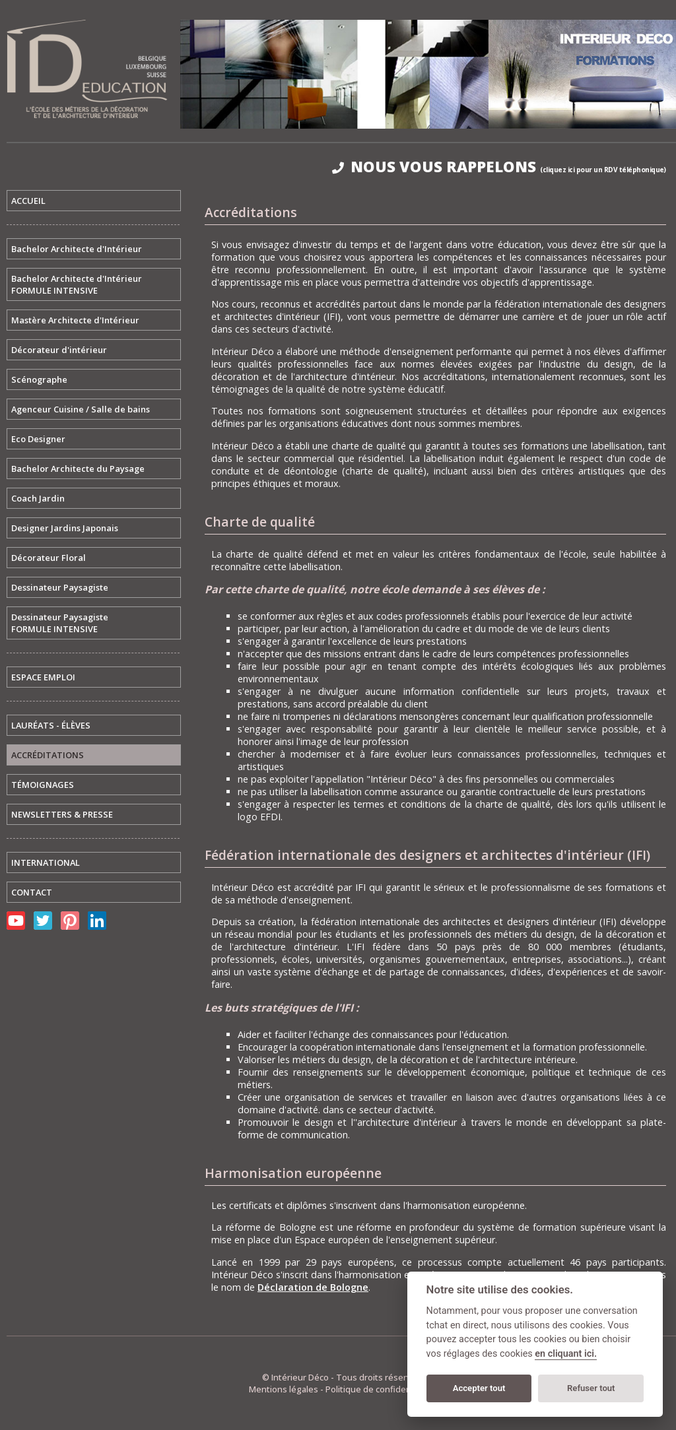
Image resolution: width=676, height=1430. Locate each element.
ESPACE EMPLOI (43, 677)
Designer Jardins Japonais (64, 528)
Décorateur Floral (48, 558)
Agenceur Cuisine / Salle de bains (80, 409)
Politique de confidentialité (379, 1389)
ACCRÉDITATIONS (47, 755)
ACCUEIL (28, 201)
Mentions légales (283, 1389)
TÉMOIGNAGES (42, 785)
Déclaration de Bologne (312, 1287)
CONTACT (31, 892)
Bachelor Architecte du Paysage (78, 468)
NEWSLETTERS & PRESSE (62, 814)
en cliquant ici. (566, 1353)
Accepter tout (479, 1388)
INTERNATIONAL (45, 862)
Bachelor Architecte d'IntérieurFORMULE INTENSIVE (76, 284)
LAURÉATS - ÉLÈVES (50, 725)
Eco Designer (38, 439)
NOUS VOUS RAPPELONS (499, 166)
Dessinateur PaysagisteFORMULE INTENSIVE (59, 623)
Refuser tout (591, 1388)
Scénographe (39, 379)
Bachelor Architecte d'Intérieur (76, 249)
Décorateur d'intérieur (59, 350)
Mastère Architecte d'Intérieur (75, 320)
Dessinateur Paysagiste (59, 587)
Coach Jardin (38, 498)
